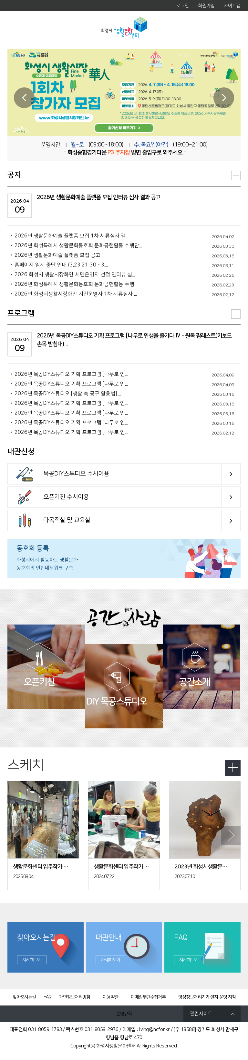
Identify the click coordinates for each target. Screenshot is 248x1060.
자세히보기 (32, 960)
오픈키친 (39, 681)
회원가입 (206, 5)
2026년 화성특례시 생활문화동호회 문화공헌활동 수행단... (78, 245)
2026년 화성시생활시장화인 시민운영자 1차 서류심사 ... (76, 294)
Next (223, 97)
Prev (24, 97)
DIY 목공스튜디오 (116, 700)
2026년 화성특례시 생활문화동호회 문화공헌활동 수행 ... (77, 284)
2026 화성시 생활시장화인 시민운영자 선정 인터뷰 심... (75, 274)
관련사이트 (201, 1013)
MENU (17, 29)
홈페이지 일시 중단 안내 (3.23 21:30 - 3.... (61, 265)
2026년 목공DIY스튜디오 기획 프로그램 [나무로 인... (71, 374)
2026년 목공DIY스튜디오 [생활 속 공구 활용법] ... (68, 393)
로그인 (182, 5)
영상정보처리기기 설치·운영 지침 (207, 997)
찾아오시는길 (24, 997)
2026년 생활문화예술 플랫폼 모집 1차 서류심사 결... (72, 236)
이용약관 (110, 997)
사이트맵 (232, 5)
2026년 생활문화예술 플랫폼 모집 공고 (57, 255)
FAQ (47, 997)
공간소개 (195, 681)
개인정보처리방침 (74, 997)
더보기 (236, 175)
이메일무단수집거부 (148, 997)
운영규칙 (124, 1013)
